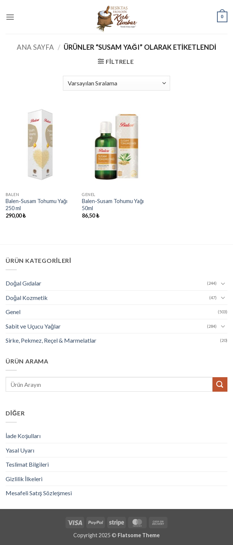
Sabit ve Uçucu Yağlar (33, 326)
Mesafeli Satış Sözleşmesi (39, 492)
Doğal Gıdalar (23, 283)
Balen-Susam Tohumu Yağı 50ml (113, 204)
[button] (10, 17)
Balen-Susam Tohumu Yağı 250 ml (36, 204)
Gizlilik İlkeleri (24, 478)
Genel (13, 311)
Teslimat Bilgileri (27, 464)
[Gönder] (220, 384)
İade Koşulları (23, 435)
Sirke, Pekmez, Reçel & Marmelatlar (51, 340)
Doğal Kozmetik (27, 297)
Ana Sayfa (35, 47)
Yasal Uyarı (20, 450)
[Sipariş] (116, 83)
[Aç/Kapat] (222, 283)
